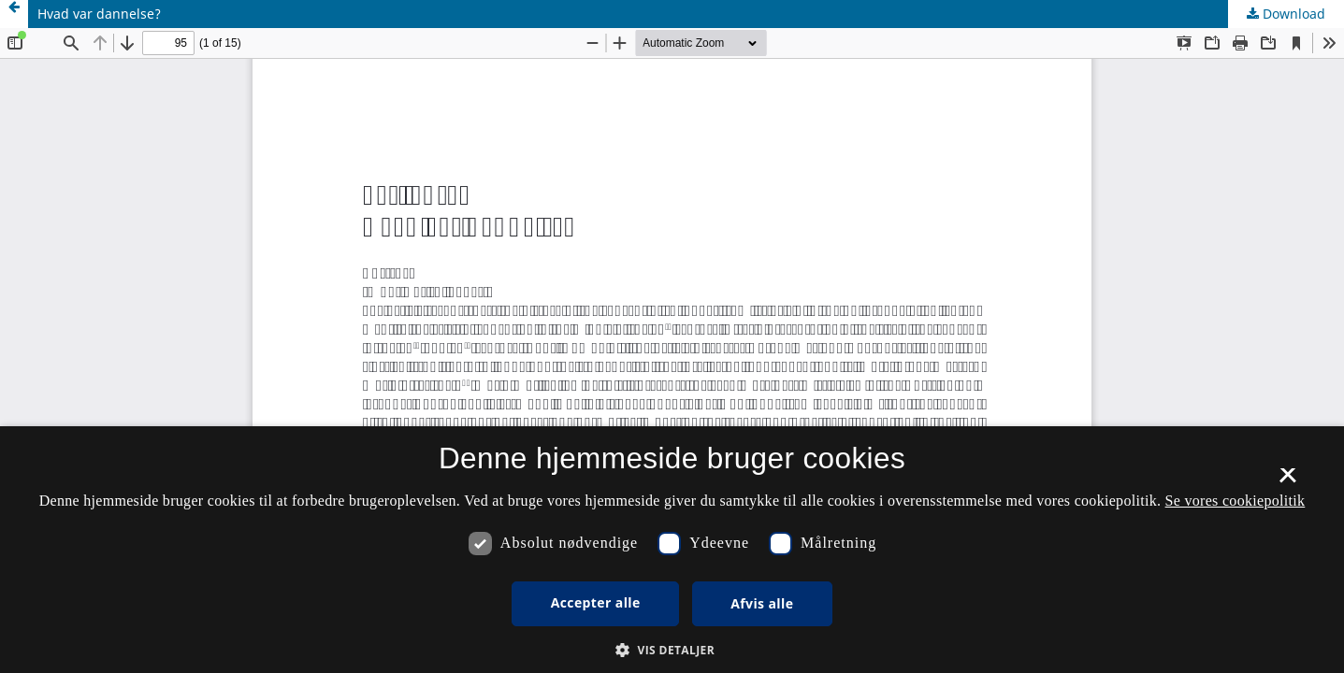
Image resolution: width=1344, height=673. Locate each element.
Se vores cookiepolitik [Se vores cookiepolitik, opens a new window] (1235, 500)
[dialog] (672, 549)
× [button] (1287, 481)
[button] (672, 650)
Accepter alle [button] (596, 602)
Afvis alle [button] (761, 603)
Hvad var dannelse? (99, 13)
